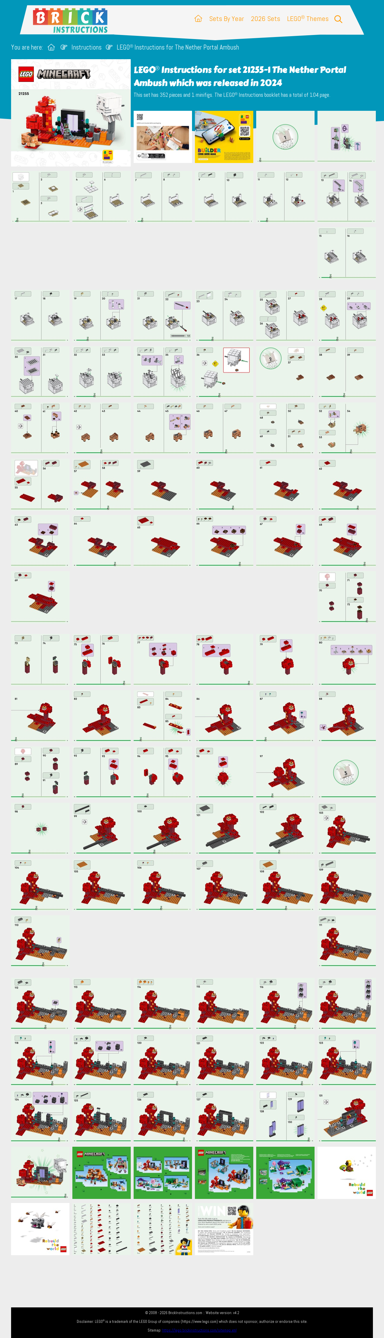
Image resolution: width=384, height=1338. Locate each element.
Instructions (86, 47)
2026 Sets (265, 18)
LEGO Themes (308, 18)
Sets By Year (226, 18)
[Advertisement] (194, 256)
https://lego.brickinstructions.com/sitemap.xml (199, 1330)
